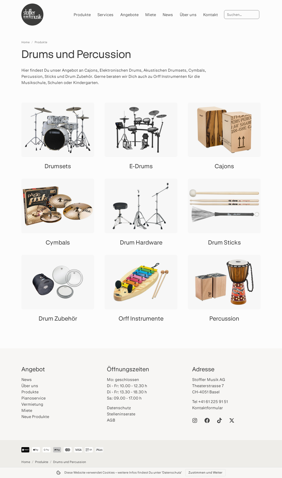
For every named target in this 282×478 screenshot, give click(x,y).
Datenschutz (119, 407)
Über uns (188, 14)
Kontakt (210, 14)
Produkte (82, 14)
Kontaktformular (207, 407)
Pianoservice (33, 398)
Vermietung (32, 404)
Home (25, 42)
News (168, 14)
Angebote (129, 14)
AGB (111, 420)
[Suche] (241, 14)
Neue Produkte (35, 416)
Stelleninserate (121, 414)
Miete (150, 14)
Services (105, 14)
